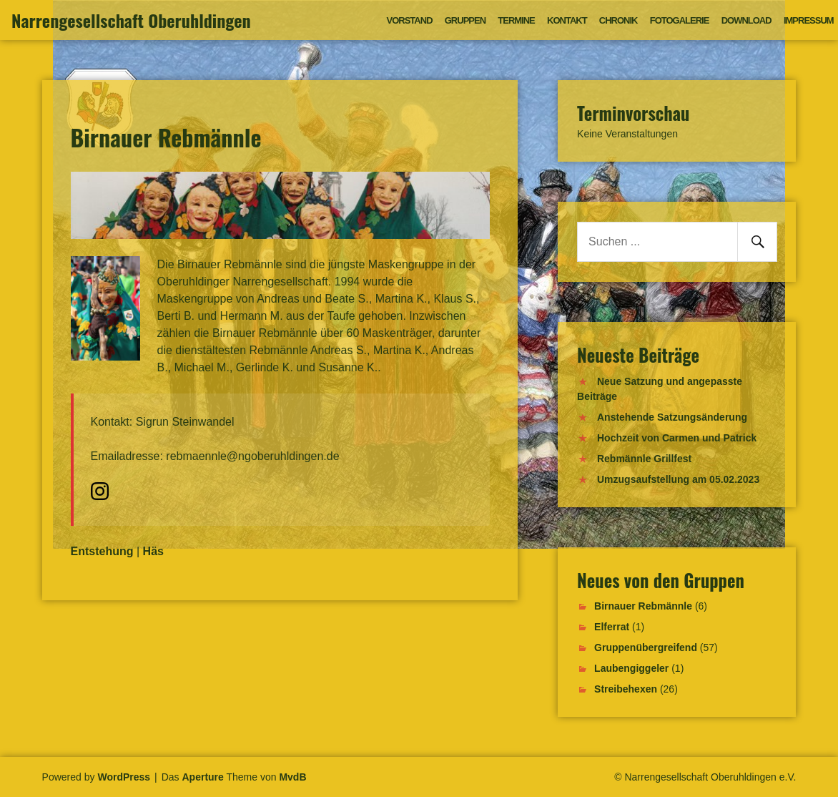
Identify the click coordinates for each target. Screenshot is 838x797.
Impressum (809, 20)
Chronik (618, 20)
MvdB (292, 777)
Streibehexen (625, 689)
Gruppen (465, 20)
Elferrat (611, 626)
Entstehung (102, 551)
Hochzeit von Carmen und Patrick (676, 438)
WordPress (123, 777)
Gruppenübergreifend (645, 647)
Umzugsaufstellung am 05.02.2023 (678, 479)
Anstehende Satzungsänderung (672, 417)
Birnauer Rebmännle (643, 606)
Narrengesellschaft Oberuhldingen (131, 20)
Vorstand (410, 20)
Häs (153, 551)
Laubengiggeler (631, 668)
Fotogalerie (679, 20)
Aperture (203, 777)
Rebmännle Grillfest (644, 458)
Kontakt (567, 20)
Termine (516, 20)
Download (746, 20)
